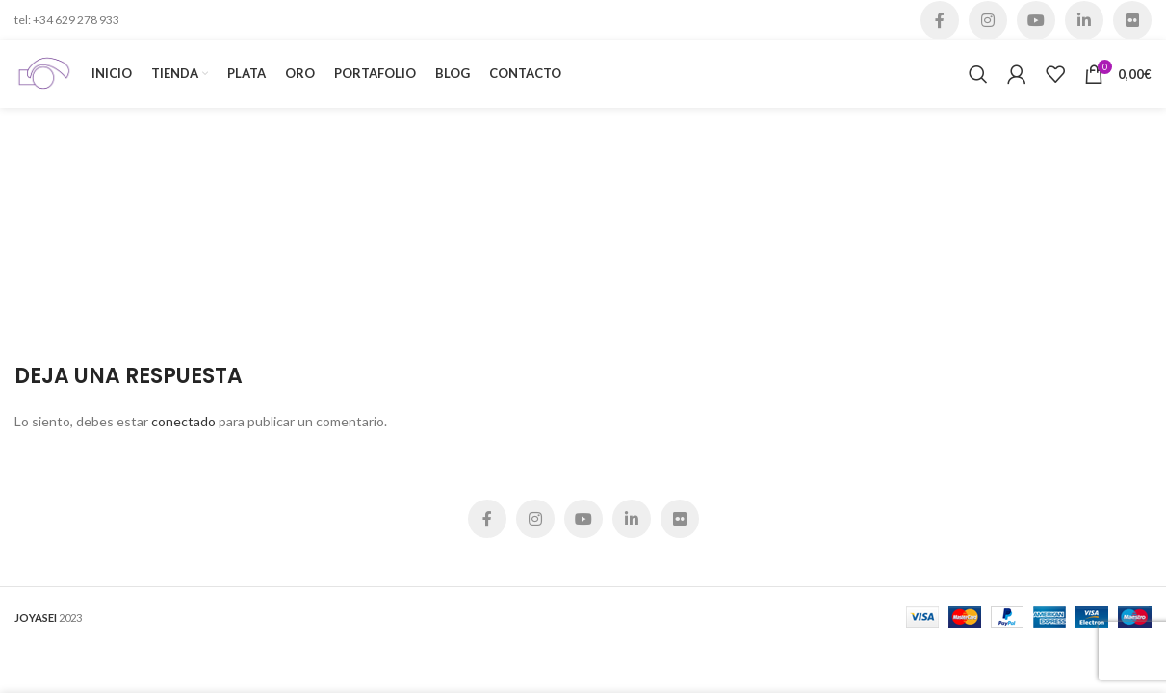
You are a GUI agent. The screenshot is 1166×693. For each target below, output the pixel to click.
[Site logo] (43, 72)
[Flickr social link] (1132, 20)
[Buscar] (978, 74)
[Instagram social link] (988, 20)
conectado (183, 421)
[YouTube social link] (1036, 20)
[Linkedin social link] (1084, 20)
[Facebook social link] (939, 20)
